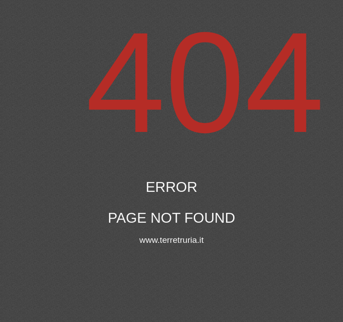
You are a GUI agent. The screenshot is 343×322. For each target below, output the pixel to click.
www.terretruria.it (171, 240)
